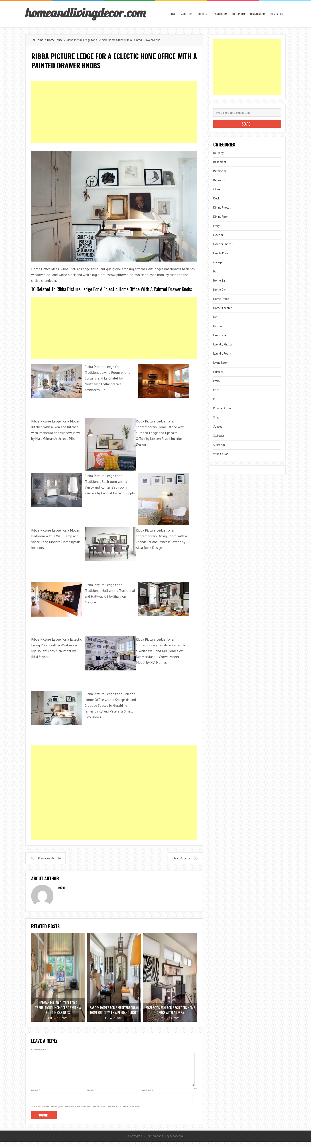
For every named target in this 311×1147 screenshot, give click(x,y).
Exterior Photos (223, 244)
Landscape (220, 335)
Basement (219, 162)
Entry (216, 226)
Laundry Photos (223, 344)
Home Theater (222, 308)
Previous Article (49, 858)
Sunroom (219, 445)
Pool (216, 390)
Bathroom (238, 14)
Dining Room (257, 14)
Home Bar (219, 280)
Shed (216, 417)
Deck (216, 198)
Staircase (219, 436)
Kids (216, 317)
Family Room (221, 253)
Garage (217, 262)
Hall (215, 271)
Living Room (220, 14)
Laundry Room (222, 353)
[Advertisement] (114, 112)
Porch (216, 399)
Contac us (276, 14)
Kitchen (202, 14)
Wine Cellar (220, 454)
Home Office (55, 40)
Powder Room (222, 408)
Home (173, 14)
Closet (217, 189)
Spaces (217, 426)
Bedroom (219, 180)
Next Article (181, 858)
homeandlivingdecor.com (85, 12)
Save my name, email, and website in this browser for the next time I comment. (86, 1111)
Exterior (218, 235)
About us (187, 14)
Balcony (218, 153)
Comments (39, 1049)
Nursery (218, 372)
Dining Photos (222, 207)
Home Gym (220, 290)
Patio (216, 381)
